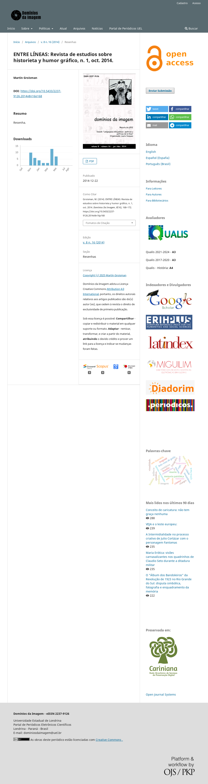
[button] (157, 109)
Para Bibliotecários (157, 200)
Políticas (45, 28)
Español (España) (157, 158)
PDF (91, 161)
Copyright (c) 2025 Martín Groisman (104, 275)
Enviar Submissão (160, 90)
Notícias (97, 28)
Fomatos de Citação (98, 223)
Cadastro (182, 3)
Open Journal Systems (161, 694)
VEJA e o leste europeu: (161, 524)
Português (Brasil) (158, 164)
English (151, 152)
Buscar (191, 28)
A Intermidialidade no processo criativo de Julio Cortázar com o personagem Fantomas (167, 538)
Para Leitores (154, 188)
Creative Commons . (109, 740)
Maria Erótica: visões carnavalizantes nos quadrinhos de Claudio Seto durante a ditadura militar (170, 559)
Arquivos (79, 28)
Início (11, 28)
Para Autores (153, 194)
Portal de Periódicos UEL (125, 28)
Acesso (196, 3)
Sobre (25, 28)
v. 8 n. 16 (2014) (50, 42)
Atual (63, 28)
